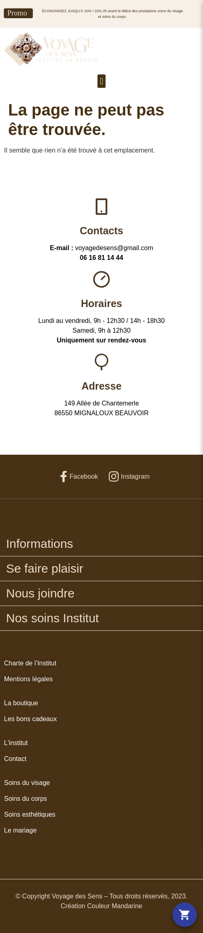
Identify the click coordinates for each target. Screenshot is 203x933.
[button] (101, 81)
